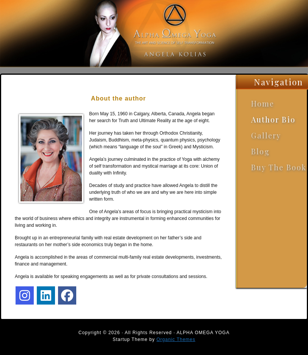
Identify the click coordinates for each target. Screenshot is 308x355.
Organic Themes (176, 339)
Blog (260, 151)
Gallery (266, 135)
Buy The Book (278, 167)
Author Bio (273, 119)
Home (262, 103)
